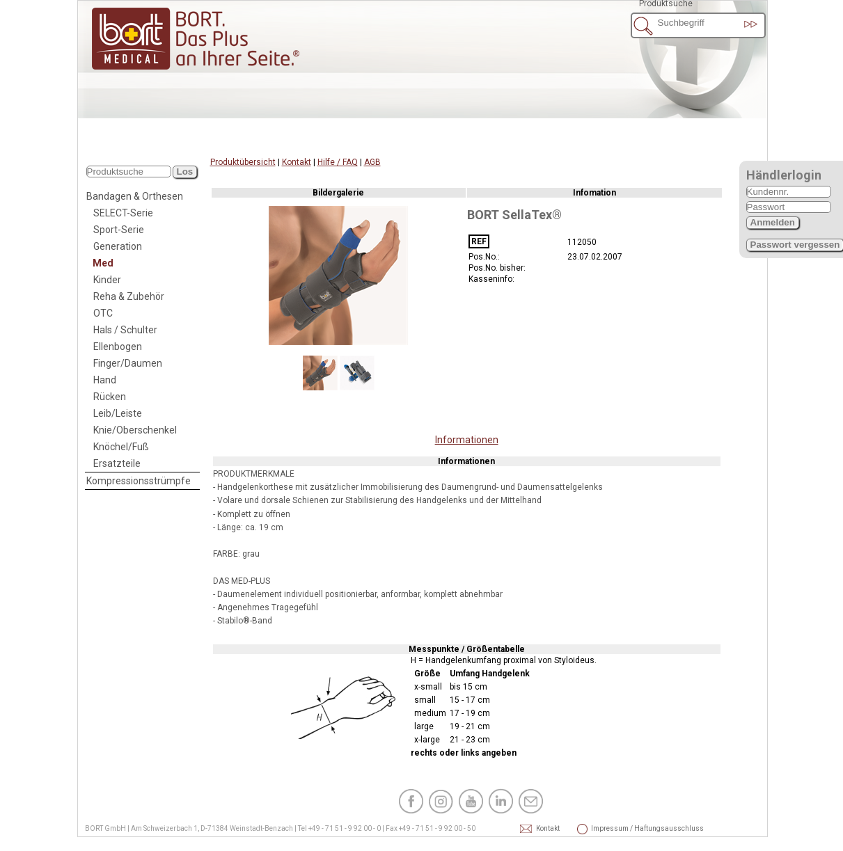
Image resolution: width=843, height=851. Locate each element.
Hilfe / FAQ (337, 162)
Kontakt (296, 162)
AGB (372, 162)
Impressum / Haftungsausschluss (610, 828)
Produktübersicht (243, 162)
